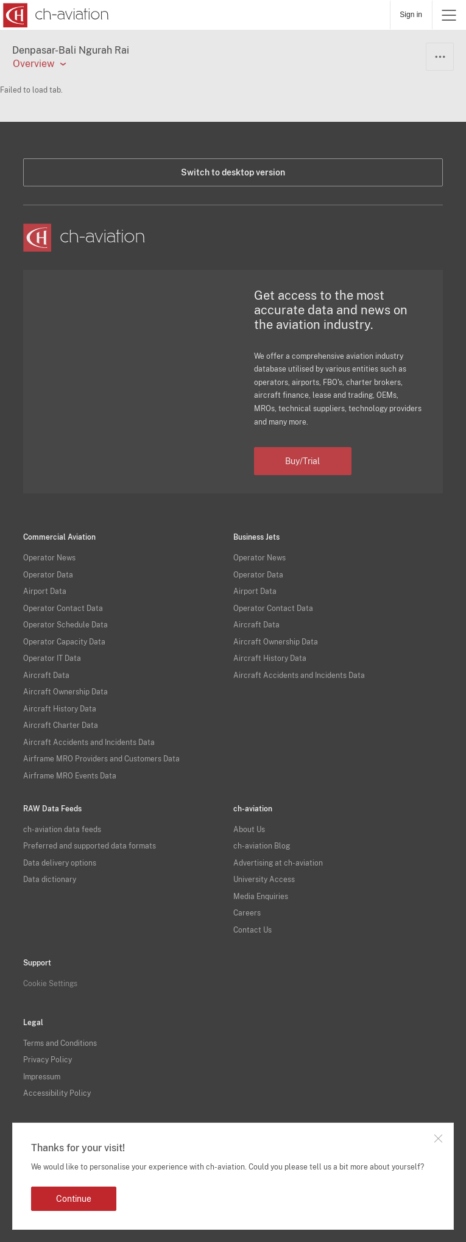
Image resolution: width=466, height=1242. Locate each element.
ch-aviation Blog (261, 846)
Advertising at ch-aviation (278, 863)
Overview (33, 63)
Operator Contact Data (63, 608)
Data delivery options (59, 863)
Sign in (411, 14)
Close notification (438, 1138)
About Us (249, 829)
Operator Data (48, 575)
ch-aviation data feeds (62, 829)
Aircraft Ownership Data (65, 692)
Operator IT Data (52, 658)
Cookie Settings (50, 983)
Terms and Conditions (60, 1043)
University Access (264, 879)
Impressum (41, 1077)
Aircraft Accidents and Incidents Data (89, 742)
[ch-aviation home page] (54, 15)
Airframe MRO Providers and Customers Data (101, 759)
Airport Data (44, 591)
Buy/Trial (302, 461)
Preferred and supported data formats (89, 846)
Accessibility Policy (57, 1093)
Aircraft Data (46, 675)
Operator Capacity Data (64, 642)
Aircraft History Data (59, 709)
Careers (247, 913)
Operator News (49, 558)
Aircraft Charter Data (60, 725)
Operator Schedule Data (65, 625)
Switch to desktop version (233, 172)
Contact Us (252, 930)
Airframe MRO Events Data (69, 776)
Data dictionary (49, 879)
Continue (73, 1199)
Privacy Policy (47, 1060)
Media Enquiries (260, 896)
